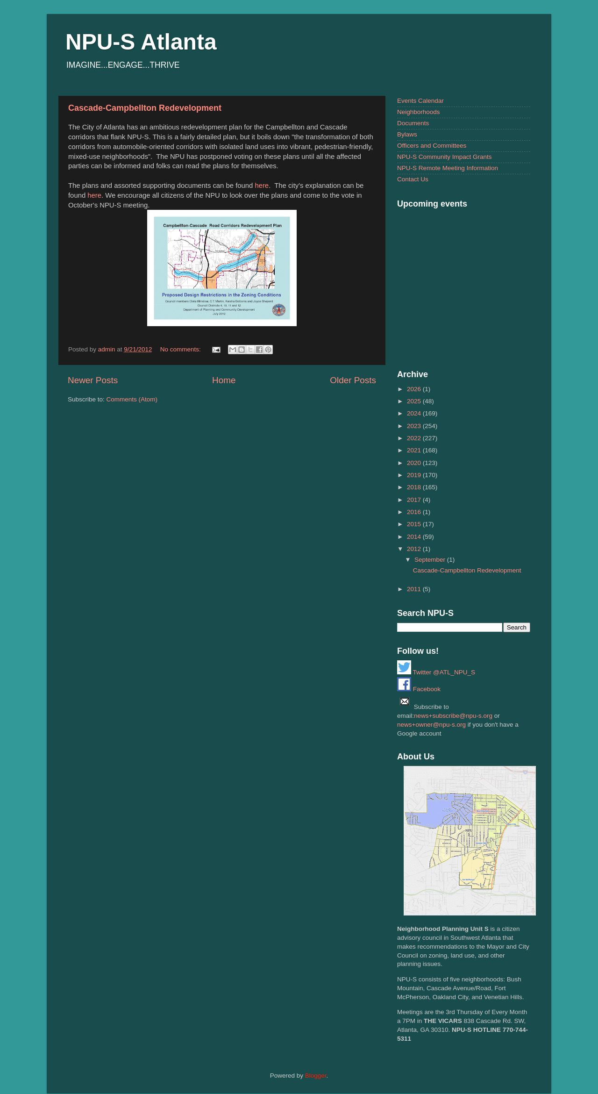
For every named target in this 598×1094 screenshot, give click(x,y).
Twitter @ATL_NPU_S (436, 672)
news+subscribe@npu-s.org (453, 715)
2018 (415, 487)
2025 (415, 401)
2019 (415, 475)
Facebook (419, 689)
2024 (415, 413)
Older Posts (353, 380)
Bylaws (407, 134)
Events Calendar (420, 100)
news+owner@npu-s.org (431, 724)
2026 (415, 389)
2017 (415, 499)
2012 (415, 548)
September (430, 559)
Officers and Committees (431, 145)
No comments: (181, 349)
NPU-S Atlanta (141, 41)
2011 (415, 589)
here (262, 185)
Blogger (316, 1075)
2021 (415, 450)
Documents (413, 123)
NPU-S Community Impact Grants (444, 156)
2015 (415, 524)
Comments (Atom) (132, 399)
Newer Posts (93, 380)
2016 (415, 511)
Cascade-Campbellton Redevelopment (144, 108)
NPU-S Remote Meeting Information (447, 168)
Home (223, 380)
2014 (415, 536)
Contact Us (412, 179)
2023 (415, 425)
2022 (415, 438)
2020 (415, 462)
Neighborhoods (418, 111)
